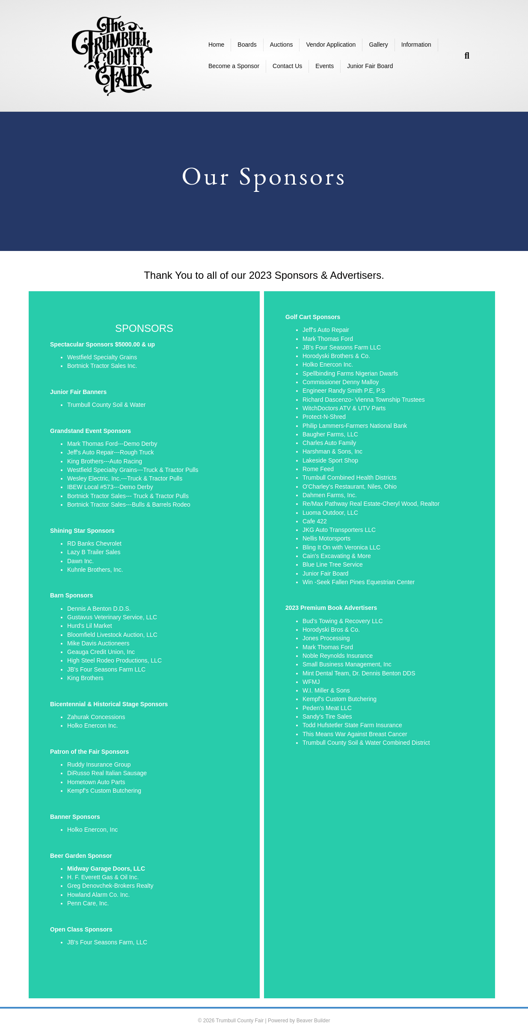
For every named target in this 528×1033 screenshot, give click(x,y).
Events (324, 66)
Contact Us (287, 66)
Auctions (281, 44)
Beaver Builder (313, 1021)
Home (216, 44)
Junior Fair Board (370, 66)
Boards (246, 44)
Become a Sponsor (233, 66)
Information (416, 44)
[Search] (463, 56)
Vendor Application (331, 44)
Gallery (378, 44)
